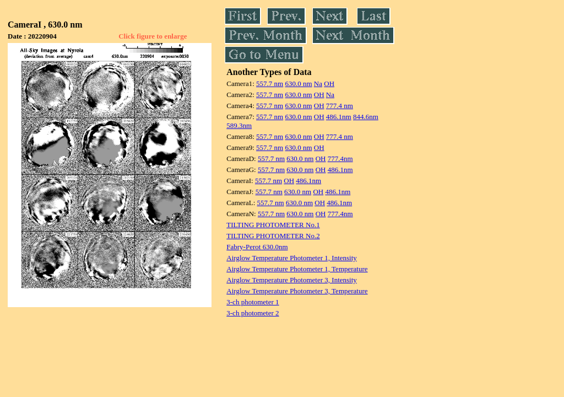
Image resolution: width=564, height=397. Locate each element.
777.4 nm (339, 105)
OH (329, 83)
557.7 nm (269, 83)
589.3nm (239, 125)
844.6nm (365, 116)
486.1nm (338, 116)
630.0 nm (298, 83)
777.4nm (340, 158)
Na (318, 83)
